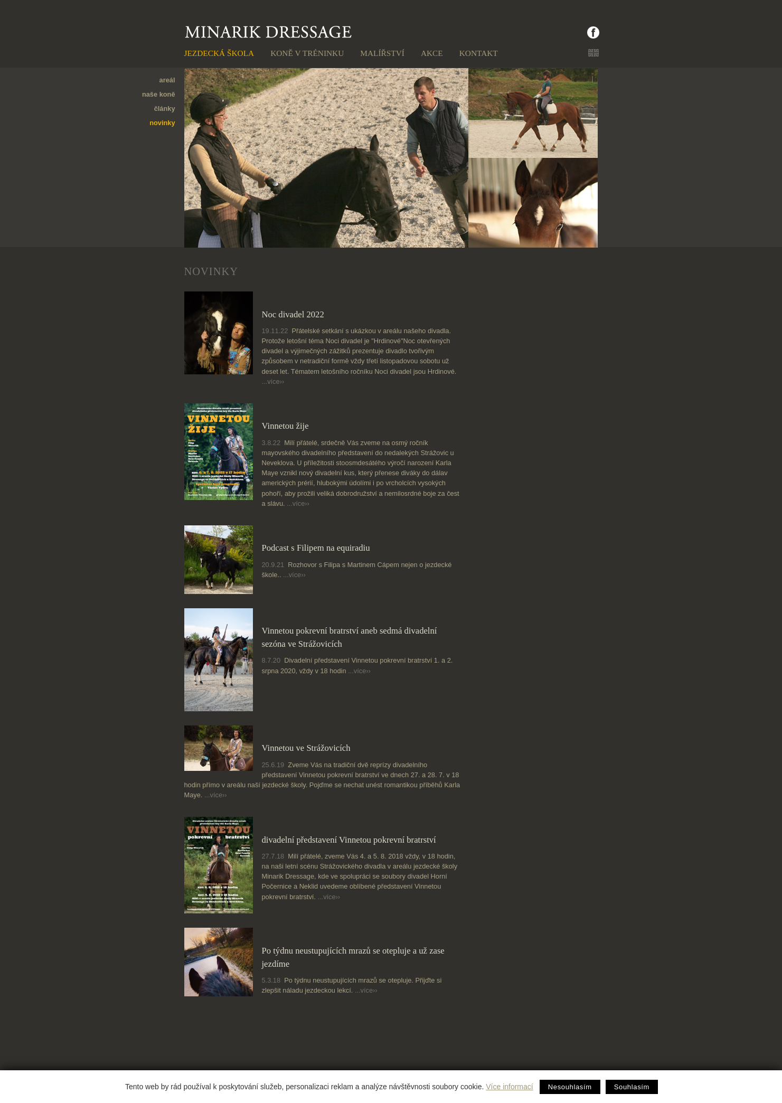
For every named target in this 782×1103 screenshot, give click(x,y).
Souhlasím (631, 1087)
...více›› (273, 381)
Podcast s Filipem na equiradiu (316, 548)
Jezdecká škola (219, 53)
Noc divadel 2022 (293, 314)
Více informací (509, 1086)
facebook (569, 32)
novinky (162, 123)
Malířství (382, 53)
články (164, 108)
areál (167, 80)
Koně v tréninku (307, 53)
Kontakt (478, 53)
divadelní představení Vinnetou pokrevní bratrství (349, 840)
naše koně (158, 94)
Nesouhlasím (570, 1087)
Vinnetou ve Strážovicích (306, 748)
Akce (432, 53)
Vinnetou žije (285, 426)
